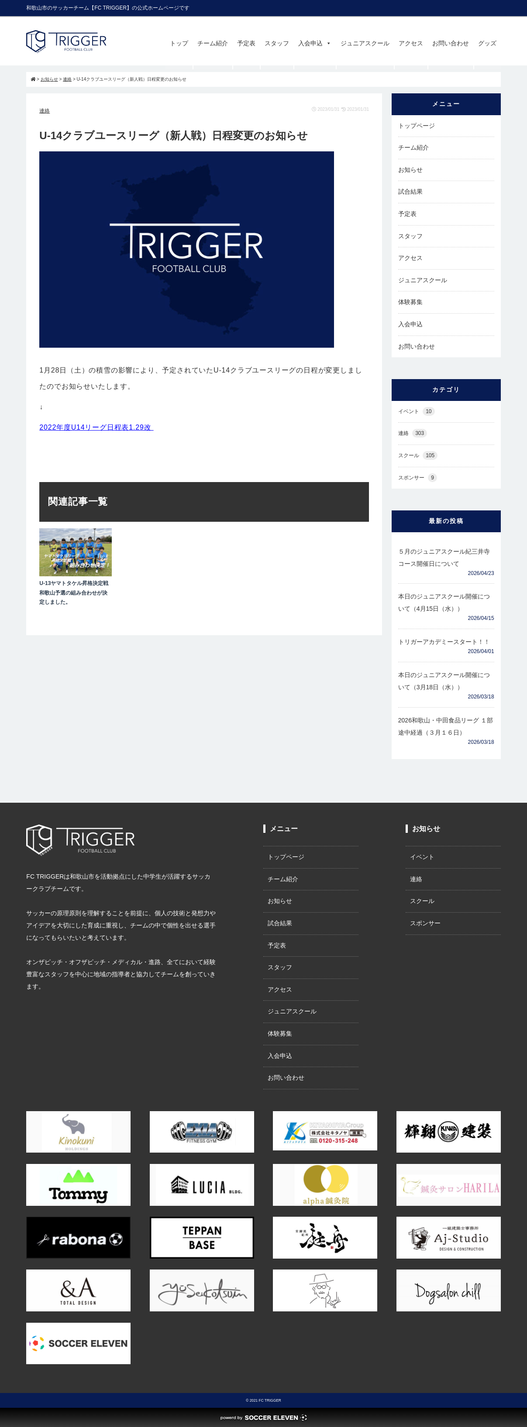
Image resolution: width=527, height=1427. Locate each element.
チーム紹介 (212, 43)
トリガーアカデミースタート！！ (444, 641)
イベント (416, 411)
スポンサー (417, 478)
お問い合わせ (450, 43)
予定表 (246, 43)
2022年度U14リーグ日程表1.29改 (96, 427)
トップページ (416, 125)
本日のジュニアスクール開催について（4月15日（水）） (444, 602)
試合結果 (410, 191)
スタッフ (277, 43)
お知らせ (410, 169)
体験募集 (410, 301)
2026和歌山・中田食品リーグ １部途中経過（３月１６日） (445, 726)
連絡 (44, 111)
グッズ (487, 43)
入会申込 (314, 43)
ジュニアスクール (365, 43)
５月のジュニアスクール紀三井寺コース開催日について (444, 557)
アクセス (411, 43)
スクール (417, 456)
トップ (179, 43)
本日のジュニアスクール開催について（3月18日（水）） (444, 681)
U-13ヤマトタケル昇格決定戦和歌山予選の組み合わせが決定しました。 (73, 592)
